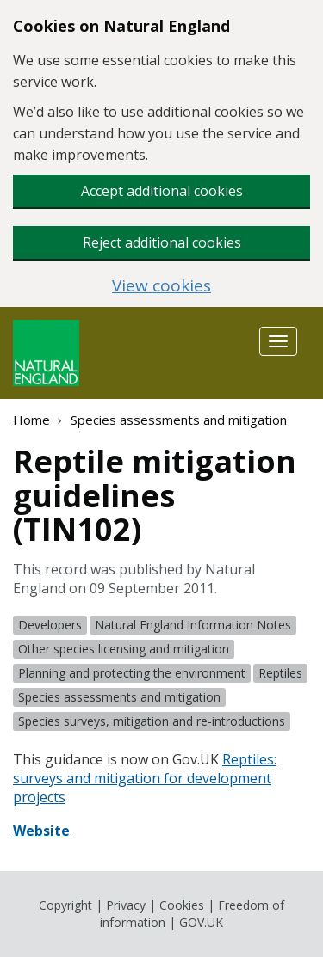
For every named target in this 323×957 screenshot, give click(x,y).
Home (31, 419)
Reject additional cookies (162, 242)
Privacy (126, 905)
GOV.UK (201, 922)
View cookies (161, 286)
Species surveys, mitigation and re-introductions (151, 721)
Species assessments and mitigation (179, 419)
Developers (50, 625)
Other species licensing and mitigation (123, 649)
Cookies (181, 905)
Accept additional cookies (162, 190)
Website (41, 830)
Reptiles (280, 673)
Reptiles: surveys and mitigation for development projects (144, 778)
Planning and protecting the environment (131, 673)
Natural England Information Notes (193, 625)
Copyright (65, 905)
